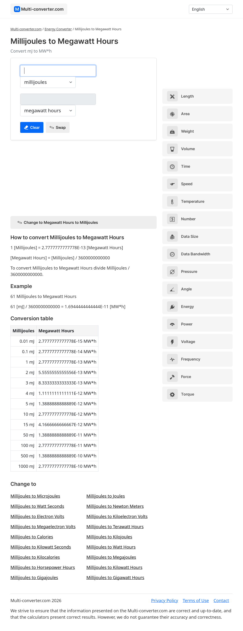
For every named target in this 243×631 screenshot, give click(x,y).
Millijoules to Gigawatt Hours (115, 577)
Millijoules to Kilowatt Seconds (40, 547)
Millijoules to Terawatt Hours (115, 526)
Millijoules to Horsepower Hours (42, 567)
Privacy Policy (164, 600)
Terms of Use (196, 600)
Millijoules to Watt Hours (111, 547)
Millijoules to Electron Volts (37, 516)
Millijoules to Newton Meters (115, 506)
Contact (221, 600)
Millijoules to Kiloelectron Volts (117, 516)
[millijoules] (58, 71)
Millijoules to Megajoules (111, 557)
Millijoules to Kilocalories (35, 557)
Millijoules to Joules (105, 496)
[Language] (211, 9)
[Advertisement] (83, 177)
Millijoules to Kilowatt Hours (114, 567)
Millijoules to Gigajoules (34, 577)
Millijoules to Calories (31, 537)
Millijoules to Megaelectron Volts (42, 526)
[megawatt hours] (58, 99)
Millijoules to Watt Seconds (37, 506)
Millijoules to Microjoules (35, 496)
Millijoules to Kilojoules (109, 537)
